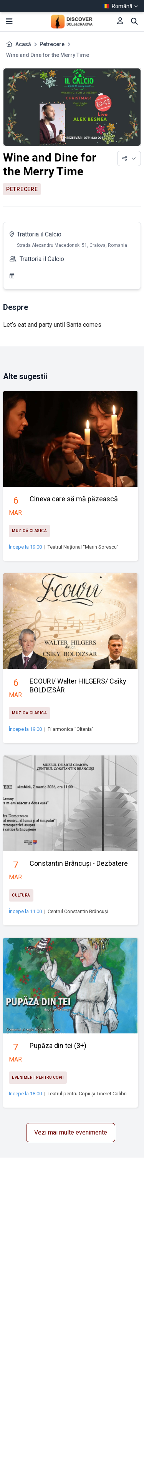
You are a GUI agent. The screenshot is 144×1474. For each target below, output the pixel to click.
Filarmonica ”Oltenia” (71, 729)
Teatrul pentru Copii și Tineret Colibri (87, 1093)
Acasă (23, 44)
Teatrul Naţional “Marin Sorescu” (83, 547)
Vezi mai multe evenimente (70, 1132)
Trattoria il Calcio (39, 234)
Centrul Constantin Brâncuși (78, 911)
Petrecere (52, 44)
